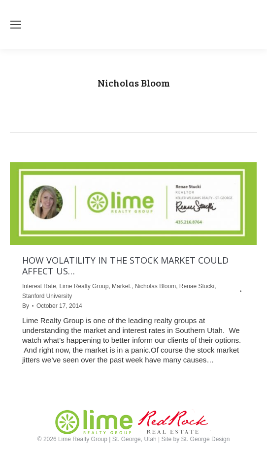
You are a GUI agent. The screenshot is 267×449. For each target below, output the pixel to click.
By (25, 305)
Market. (122, 286)
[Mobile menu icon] (16, 24)
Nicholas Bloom (155, 286)
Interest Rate (39, 286)
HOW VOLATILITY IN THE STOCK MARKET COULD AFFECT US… (125, 265)
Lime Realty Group (83, 286)
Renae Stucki (196, 286)
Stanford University (47, 296)
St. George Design (205, 439)
